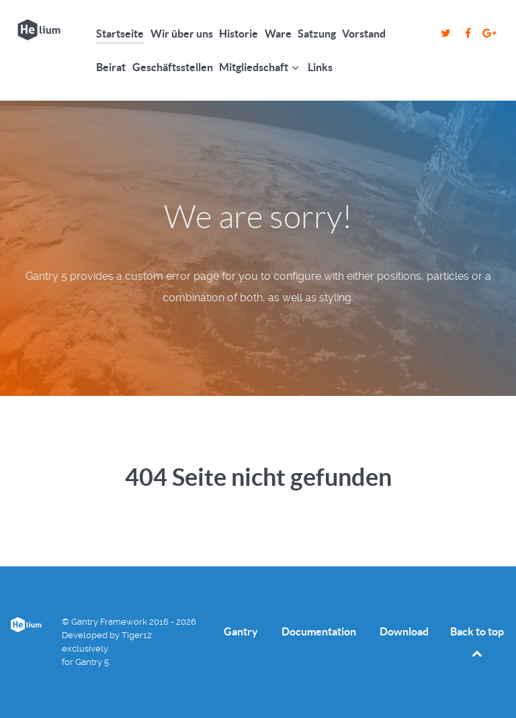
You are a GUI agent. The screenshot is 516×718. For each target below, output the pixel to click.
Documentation (319, 631)
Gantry (241, 631)
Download (404, 631)
